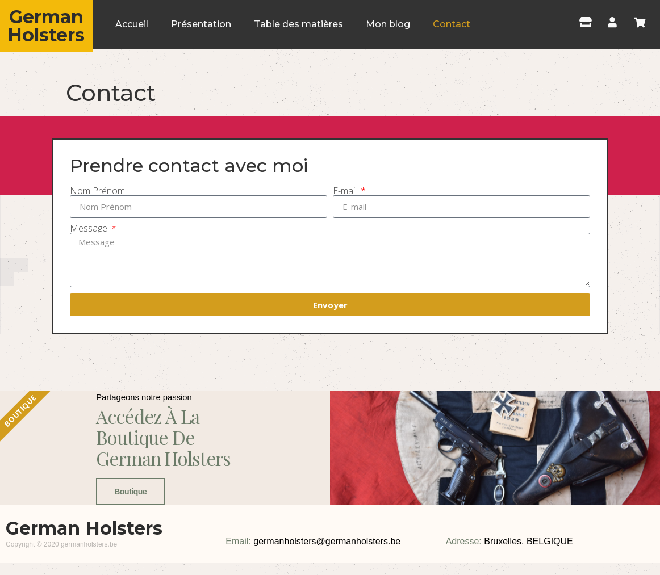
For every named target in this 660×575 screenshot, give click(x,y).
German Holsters (46, 26)
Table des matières (298, 24)
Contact (451, 24)
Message (90, 228)
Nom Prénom (97, 190)
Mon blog (388, 24)
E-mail (346, 190)
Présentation (201, 24)
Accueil (131, 24)
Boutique (127, 540)
